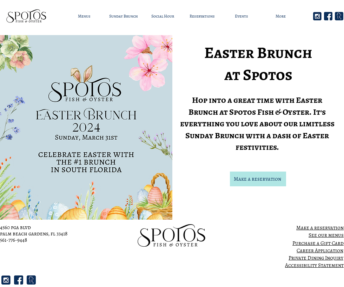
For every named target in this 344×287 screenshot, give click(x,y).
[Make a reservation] (258, 179)
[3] (339, 16)
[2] (317, 16)
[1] (328, 16)
